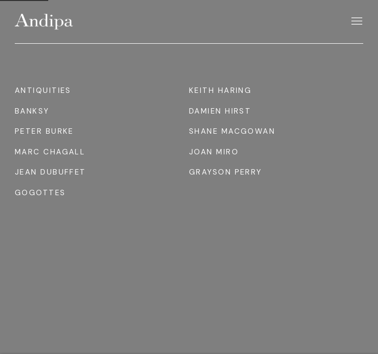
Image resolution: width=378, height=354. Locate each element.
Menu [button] (355, 21)
